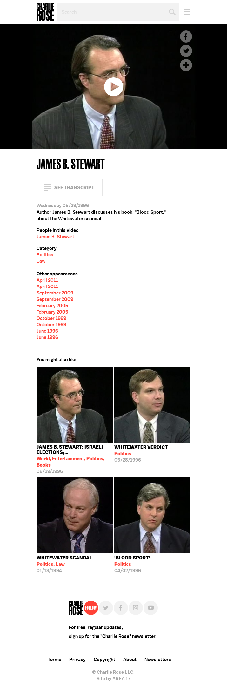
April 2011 (47, 280)
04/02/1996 (132, 564)
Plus (186, 65)
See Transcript (74, 188)
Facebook (186, 36)
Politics (45, 255)
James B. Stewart (55, 236)
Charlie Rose (45, 12)
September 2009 (55, 293)
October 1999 (51, 318)
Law (41, 261)
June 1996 (47, 331)
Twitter (186, 51)
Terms (54, 659)
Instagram (136, 608)
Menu (184, 12)
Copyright (104, 659)
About (130, 659)
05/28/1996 (141, 453)
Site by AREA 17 (113, 678)
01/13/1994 (64, 564)
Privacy (77, 659)
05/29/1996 (75, 459)
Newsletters (157, 659)
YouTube (151, 608)
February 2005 (52, 305)
